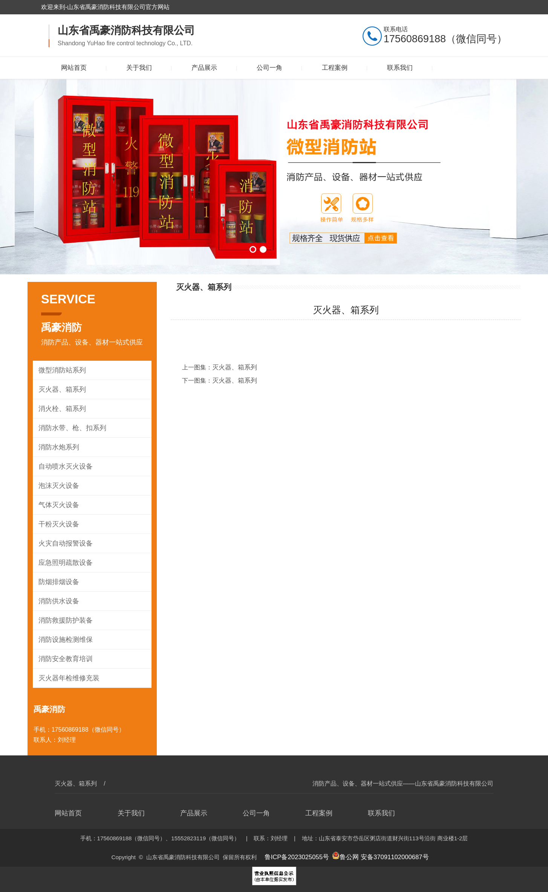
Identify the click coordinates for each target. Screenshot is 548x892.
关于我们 (139, 68)
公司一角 (269, 68)
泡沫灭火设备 (57, 485)
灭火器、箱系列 (60, 389)
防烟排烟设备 (57, 581)
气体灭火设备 (57, 504)
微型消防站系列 (60, 370)
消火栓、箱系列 (60, 408)
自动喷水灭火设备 (64, 466)
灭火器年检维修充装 (67, 677)
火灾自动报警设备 (64, 543)
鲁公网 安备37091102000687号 (377, 856)
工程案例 (335, 68)
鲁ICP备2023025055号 (301, 856)
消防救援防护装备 (64, 620)
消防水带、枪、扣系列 (70, 427)
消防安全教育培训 (64, 658)
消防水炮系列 (57, 447)
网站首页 (74, 68)
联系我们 (400, 68)
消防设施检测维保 (64, 639)
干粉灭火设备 (57, 524)
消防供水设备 (57, 600)
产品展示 (204, 68)
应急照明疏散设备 (64, 562)
